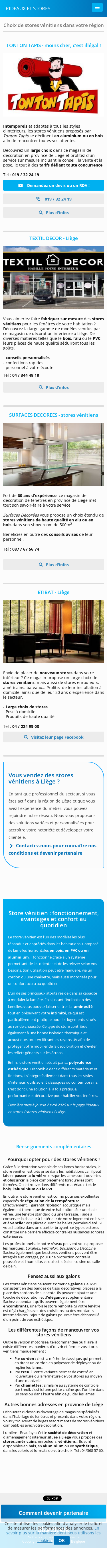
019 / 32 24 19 (54, 199)
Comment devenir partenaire (53, 1513)
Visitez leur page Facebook (57, 737)
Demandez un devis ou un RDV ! (54, 185)
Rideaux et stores (28, 8)
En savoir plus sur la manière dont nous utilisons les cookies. (53, 1534)
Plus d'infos (57, 212)
